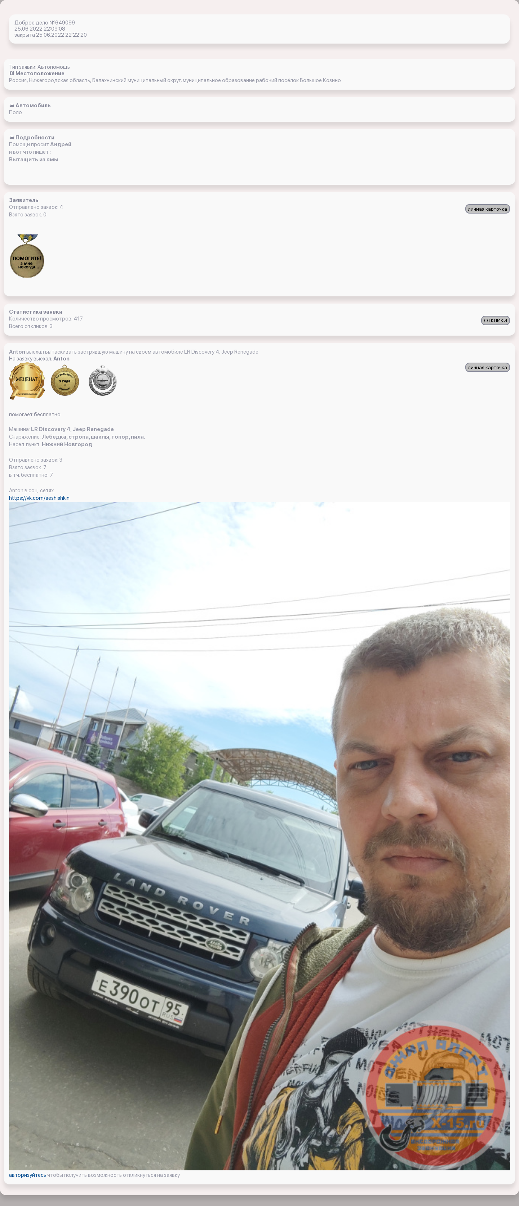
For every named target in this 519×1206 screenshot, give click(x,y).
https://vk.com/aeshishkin (39, 498)
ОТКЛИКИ (495, 320)
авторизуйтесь (28, 1175)
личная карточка (487, 209)
